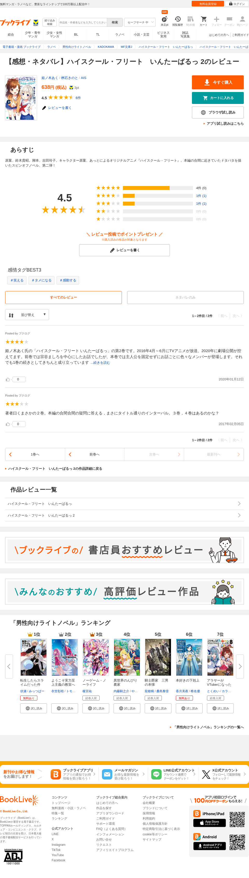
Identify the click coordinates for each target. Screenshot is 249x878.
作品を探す (104, 808)
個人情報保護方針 (155, 824)
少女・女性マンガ (54, 34)
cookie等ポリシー (155, 834)
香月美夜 (182, 691)
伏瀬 (23, 691)
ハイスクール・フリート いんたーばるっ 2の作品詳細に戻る (55, 469)
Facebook (58, 860)
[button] (33, 708)
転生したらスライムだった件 (32, 682)
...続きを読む (100, 363)
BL (76, 34)
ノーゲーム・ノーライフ (94, 682)
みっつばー (36, 691)
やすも (136, 691)
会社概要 (149, 803)
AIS (83, 78)
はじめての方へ (219, 34)
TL (98, 34)
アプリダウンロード (110, 813)
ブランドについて (155, 808)
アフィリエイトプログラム (115, 850)
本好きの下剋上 (187, 680)
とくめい (213, 691)
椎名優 (195, 691)
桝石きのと (69, 78)
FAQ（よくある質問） (111, 829)
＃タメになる (41, 280)
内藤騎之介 (121, 691)
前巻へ (94, 454)
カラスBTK (229, 691)
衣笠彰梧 (57, 691)
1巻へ (35, 454)
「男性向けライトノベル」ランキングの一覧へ (208, 727)
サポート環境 (105, 824)
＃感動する (67, 280)
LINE (55, 834)
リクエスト (104, 845)
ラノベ (120, 34)
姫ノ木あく (50, 78)
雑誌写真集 (185, 34)
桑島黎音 (162, 691)
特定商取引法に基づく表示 (161, 829)
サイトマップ (152, 839)
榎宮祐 (87, 691)
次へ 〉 (238, 316)
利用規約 (149, 818)
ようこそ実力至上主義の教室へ (63, 682)
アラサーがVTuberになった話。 (219, 684)
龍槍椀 (149, 691)
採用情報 (149, 813)
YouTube (58, 855)
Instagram (58, 845)
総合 (11, 34)
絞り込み (50, 22)
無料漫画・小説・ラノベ (69, 808)
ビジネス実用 (163, 34)
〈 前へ (221, 316)
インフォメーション (110, 834)
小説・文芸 (141, 34)
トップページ (61, 803)
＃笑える (17, 280)
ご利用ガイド (240, 34)
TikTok (56, 850)
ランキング (59, 818)
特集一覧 (58, 813)
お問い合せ (104, 839)
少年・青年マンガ (32, 34)
